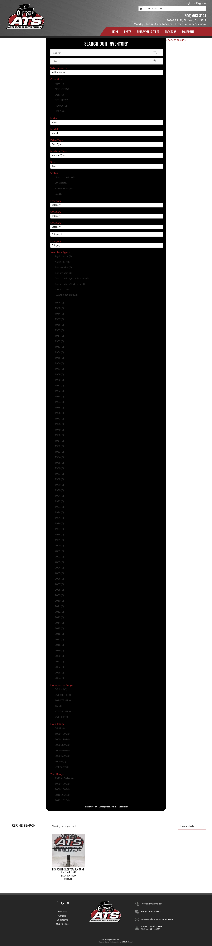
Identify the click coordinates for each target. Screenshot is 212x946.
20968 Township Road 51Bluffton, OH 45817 (153, 927)
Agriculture (63, 262)
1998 (59, 534)
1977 (59, 418)
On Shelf (61, 182)
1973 (59, 396)
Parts (127, 32)
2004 (59, 567)
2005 (59, 573)
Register (201, 3)
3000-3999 (62, 744)
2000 (59, 545)
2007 (59, 584)
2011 (59, 606)
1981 (59, 440)
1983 (59, 451)
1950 (59, 308)
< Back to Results (176, 40)
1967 (59, 368)
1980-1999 (62, 784)
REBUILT (61, 100)
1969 (59, 374)
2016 (59, 633)
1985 (59, 462)
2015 (59, 628)
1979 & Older (64, 778)
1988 (59, 479)
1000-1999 (62, 733)
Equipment (188, 32)
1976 (59, 413)
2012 (59, 611)
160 (58, 706)
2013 (59, 617)
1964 (59, 352)
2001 (59, 551)
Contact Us (62, 919)
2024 (59, 678)
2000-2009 (62, 789)
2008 (59, 589)
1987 (59, 473)
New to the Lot (65, 177)
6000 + (60, 761)
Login (188, 3)
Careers (62, 915)
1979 (59, 429)
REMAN (61, 105)
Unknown (62, 767)
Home (115, 32)
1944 (59, 302)
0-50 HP (61, 689)
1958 (59, 324)
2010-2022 (62, 795)
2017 (59, 639)
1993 (59, 507)
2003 (59, 562)
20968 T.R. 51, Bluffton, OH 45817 (186, 20)
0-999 (59, 728)
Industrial (62, 289)
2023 (59, 672)
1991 (59, 496)
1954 (59, 313)
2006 (59, 578)
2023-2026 (62, 800)
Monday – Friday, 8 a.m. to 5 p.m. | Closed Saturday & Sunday (170, 24)
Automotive (63, 267)
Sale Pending (64, 188)
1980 (59, 435)
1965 (59, 357)
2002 (59, 556)
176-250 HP (63, 711)
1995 (59, 518)
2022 (59, 667)
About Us (62, 911)
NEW (59, 83)
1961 (59, 335)
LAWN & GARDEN (66, 295)
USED (59, 111)
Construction (64, 273)
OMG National (127, 942)
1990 (59, 490)
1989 (59, 484)
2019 (59, 650)
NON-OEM (62, 89)
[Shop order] (192, 826)
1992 (59, 501)
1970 (59, 379)
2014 (59, 622)
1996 (59, 523)
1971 (59, 385)
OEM (59, 94)
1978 (59, 424)
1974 (59, 402)
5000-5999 (62, 756)
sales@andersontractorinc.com (157, 919)
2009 (59, 595)
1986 (59, 468)
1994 (59, 512)
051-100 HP (63, 695)
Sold (59, 194)
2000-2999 (62, 739)
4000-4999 (62, 750)
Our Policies (62, 923)
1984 (59, 457)
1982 (59, 446)
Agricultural (63, 256)
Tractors (170, 32)
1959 (59, 330)
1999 (59, 540)
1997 (59, 529)
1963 (59, 346)
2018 (59, 645)
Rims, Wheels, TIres (148, 32)
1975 (59, 407)
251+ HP (61, 717)
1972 (59, 391)
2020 (59, 656)
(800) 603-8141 (194, 15)
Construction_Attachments (72, 278)
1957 (59, 319)
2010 (59, 600)
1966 (59, 363)
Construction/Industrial (70, 284)
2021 (59, 661)
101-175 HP (63, 700)
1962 (59, 341)
